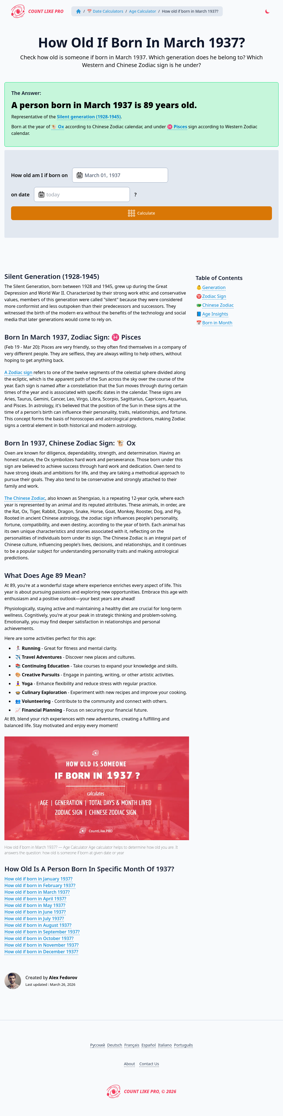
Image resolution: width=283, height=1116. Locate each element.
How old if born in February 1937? (39, 885)
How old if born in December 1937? (41, 952)
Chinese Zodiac (218, 305)
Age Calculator (143, 11)
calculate (141, 213)
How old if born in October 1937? (39, 938)
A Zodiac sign (18, 372)
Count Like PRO (38, 11)
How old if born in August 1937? (37, 925)
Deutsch (114, 1045)
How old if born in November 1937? (41, 945)
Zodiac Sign (214, 296)
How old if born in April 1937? (35, 899)
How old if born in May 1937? (34, 905)
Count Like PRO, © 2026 (141, 1091)
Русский (97, 1045)
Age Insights (215, 314)
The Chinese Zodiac (24, 498)
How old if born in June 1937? (35, 912)
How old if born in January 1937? (38, 879)
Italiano (165, 1045)
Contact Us (149, 1063)
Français (131, 1045)
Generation (214, 287)
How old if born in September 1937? (42, 932)
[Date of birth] (120, 175)
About (129, 1063)
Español (149, 1045)
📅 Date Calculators (106, 11)
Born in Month (217, 323)
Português (183, 1045)
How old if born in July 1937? (34, 918)
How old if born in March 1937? (37, 892)
